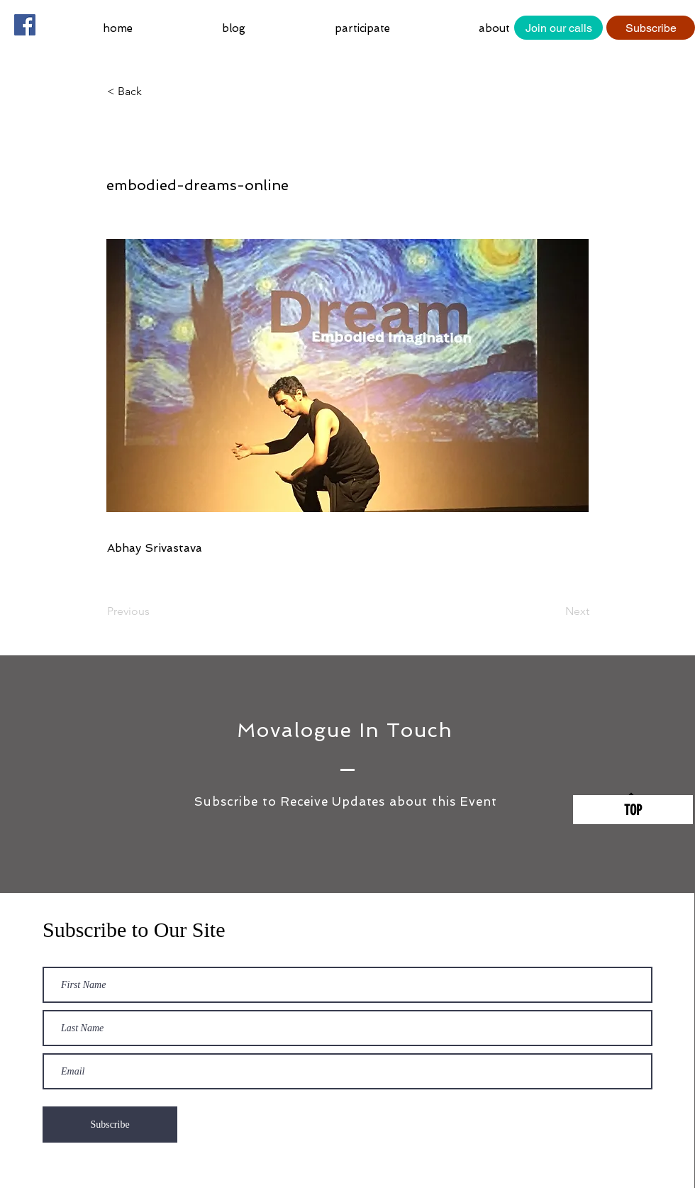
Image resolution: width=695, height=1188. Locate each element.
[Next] (553, 611)
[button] (396, 28)
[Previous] (154, 611)
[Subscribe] (650, 28)
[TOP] (633, 809)
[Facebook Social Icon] (24, 24)
